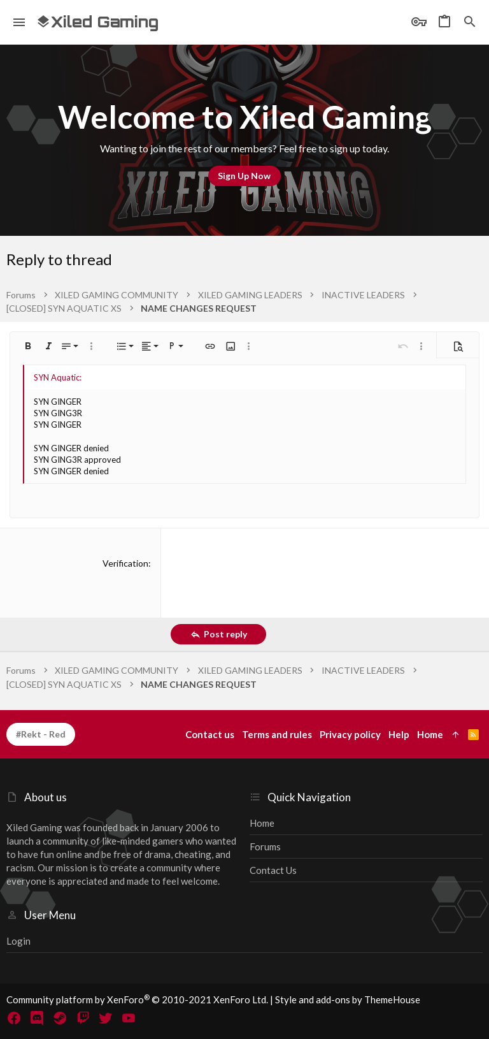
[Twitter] (105, 1018)
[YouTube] (128, 1018)
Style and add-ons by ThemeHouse (347, 999)
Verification (125, 563)
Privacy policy (350, 734)
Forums (265, 846)
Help (398, 734)
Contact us (273, 870)
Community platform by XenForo (137, 999)
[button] (19, 22)
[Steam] (59, 1018)
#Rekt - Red (41, 734)
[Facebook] (14, 1018)
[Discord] (37, 1018)
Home (262, 823)
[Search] (470, 22)
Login (18, 941)
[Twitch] (82, 1018)
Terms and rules (277, 734)
